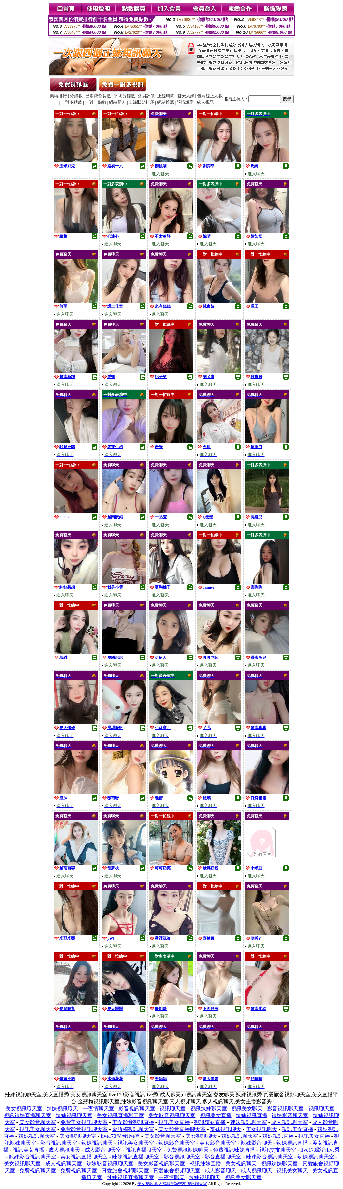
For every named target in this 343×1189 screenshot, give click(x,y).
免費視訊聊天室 (37, 1170)
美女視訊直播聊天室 (120, 1115)
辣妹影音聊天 (256, 1143)
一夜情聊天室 (98, 1108)
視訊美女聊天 (247, 1108)
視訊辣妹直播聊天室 (27, 1115)
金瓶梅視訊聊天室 (133, 1129)
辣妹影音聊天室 (290, 1115)
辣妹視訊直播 (251, 1115)
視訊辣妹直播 (210, 1122)
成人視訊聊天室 (289, 1122)
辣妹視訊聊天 (62, 1108)
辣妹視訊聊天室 (74, 1115)
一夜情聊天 (171, 1177)
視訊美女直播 (216, 1115)
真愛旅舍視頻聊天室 (125, 1170)
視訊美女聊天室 (37, 1129)
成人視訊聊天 (64, 1150)
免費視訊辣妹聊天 (188, 1150)
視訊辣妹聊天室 (208, 1108)
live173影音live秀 (120, 1136)
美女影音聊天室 (37, 1122)
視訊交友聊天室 (277, 1150)
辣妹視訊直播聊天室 (135, 1156)
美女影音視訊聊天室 (171, 1115)
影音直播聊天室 (223, 1156)
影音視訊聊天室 (136, 1108)
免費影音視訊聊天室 (84, 1129)
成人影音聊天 (220, 1170)
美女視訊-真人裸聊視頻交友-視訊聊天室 (172, 1183)
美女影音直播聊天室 (182, 1129)
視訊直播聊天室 (144, 1150)
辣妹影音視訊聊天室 (32, 1156)
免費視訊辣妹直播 (234, 1150)
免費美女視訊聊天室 (84, 1122)
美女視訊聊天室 (24, 1108)
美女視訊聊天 (261, 1129)
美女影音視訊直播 (133, 1122)
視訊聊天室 (172, 1108)
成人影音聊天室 (103, 1150)
